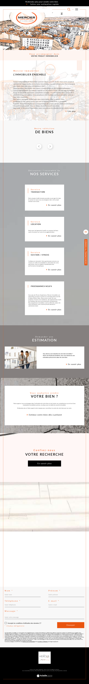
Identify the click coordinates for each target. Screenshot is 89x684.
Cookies (65, 670)
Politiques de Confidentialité (28, 641)
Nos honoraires (26, 670)
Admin (47, 670)
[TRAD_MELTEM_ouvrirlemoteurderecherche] (68, 9)
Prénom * (54, 591)
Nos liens (52, 670)
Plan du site (33, 670)
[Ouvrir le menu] (77, 9)
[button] (50, 146)
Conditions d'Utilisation (43, 641)
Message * (11, 611)
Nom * (9, 591)
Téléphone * (13, 601)
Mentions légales (41, 670)
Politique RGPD (58, 670)
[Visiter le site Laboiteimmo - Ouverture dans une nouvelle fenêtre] (44, 678)
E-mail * (53, 601)
